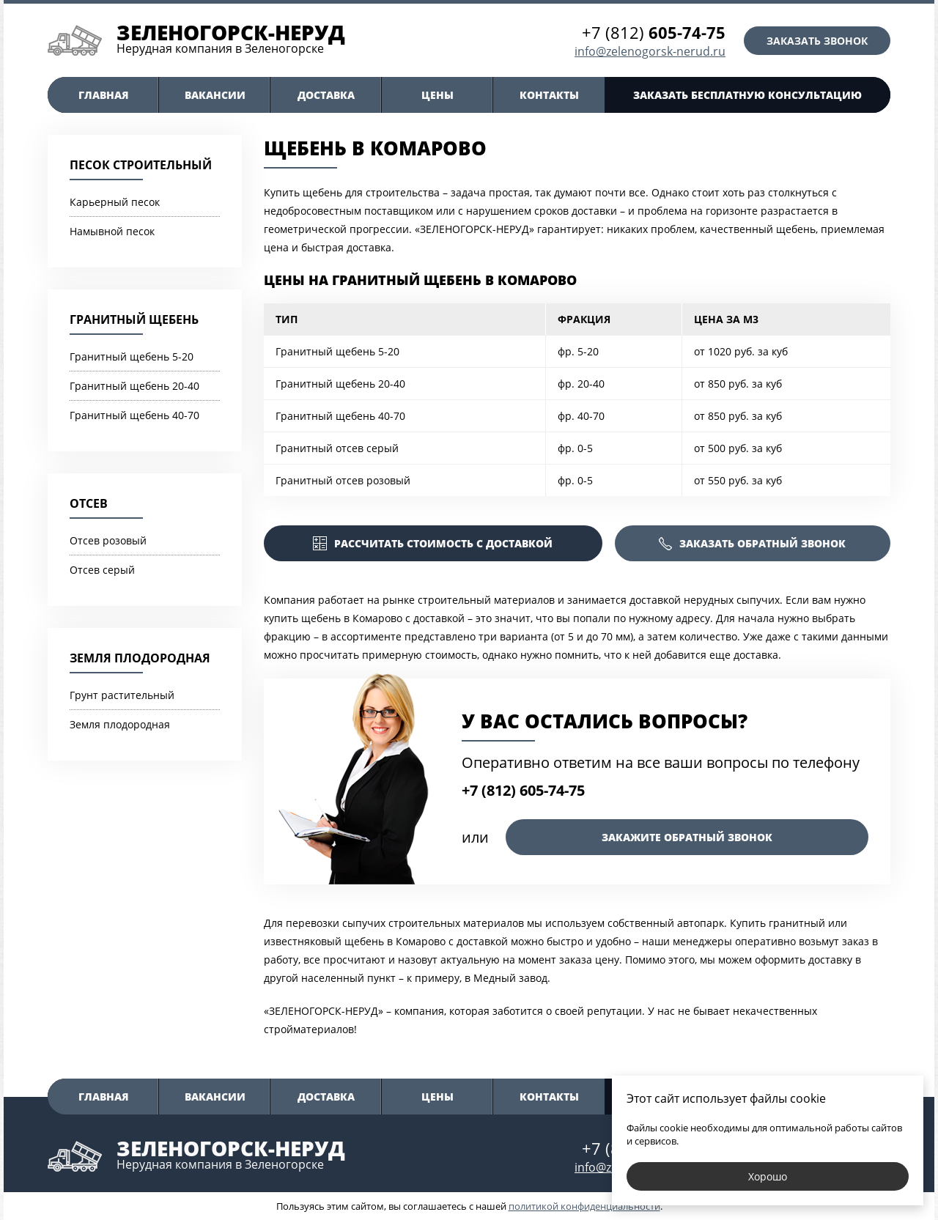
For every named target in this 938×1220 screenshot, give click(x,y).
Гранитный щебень (134, 319)
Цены (437, 95)
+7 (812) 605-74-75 (523, 790)
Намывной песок (112, 231)
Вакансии (215, 95)
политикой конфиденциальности (584, 1206)
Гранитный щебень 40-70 (134, 415)
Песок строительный (141, 165)
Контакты (549, 95)
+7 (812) (653, 32)
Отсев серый (102, 570)
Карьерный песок (115, 202)
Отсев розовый (108, 540)
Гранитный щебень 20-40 (134, 386)
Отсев (89, 503)
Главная (103, 95)
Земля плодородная (140, 658)
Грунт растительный (122, 695)
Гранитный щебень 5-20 (131, 356)
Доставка (326, 95)
